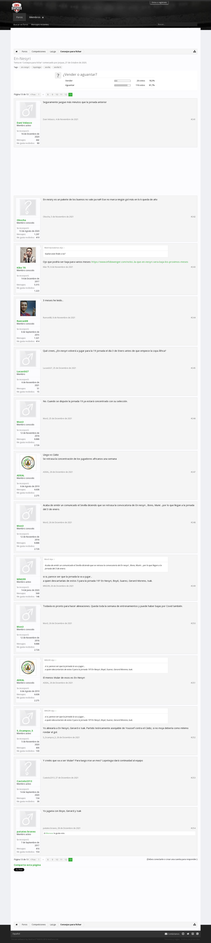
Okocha (21, 220)
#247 (193, 472)
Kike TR (21, 267)
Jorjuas (61, 62)
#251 (193, 683)
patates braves (26, 831)
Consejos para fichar (32, 62)
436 (37, 747)
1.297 (36, 234)
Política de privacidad (190, 939)
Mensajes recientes (40, 24)
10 (57, 94)
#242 (193, 216)
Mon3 (20, 421)
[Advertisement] (105, 38)
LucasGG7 (22, 371)
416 (37, 848)
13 (70, 94)
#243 (193, 267)
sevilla (47, 67)
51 (38, 388)
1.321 (36, 338)
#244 (193, 317)
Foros (19, 17)
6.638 (36, 489)
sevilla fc (57, 67)
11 (61, 94)
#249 (193, 586)
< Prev (33, 94)
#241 (193, 119)
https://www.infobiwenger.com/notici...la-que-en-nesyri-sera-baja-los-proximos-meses (140, 261)
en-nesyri (24, 67)
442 (37, 140)
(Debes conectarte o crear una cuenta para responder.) (172, 859)
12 (66, 94)
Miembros (34, 17)
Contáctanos (172, 934)
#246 (193, 418)
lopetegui (36, 67)
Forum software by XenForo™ (35, 939)
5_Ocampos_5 (25, 730)
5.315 (36, 284)
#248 (193, 522)
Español (16, 933)
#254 (193, 828)
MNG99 (21, 579)
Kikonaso (49, 833)
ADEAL (20, 475)
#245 (193, 368)
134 (37, 798)
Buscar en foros (21, 24)
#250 (193, 623)
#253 (193, 778)
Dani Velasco (24, 122)
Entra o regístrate (159, 2)
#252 (193, 737)
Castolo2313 (24, 781)
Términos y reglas (172, 939)
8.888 (36, 439)
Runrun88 (22, 320)
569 (37, 593)
